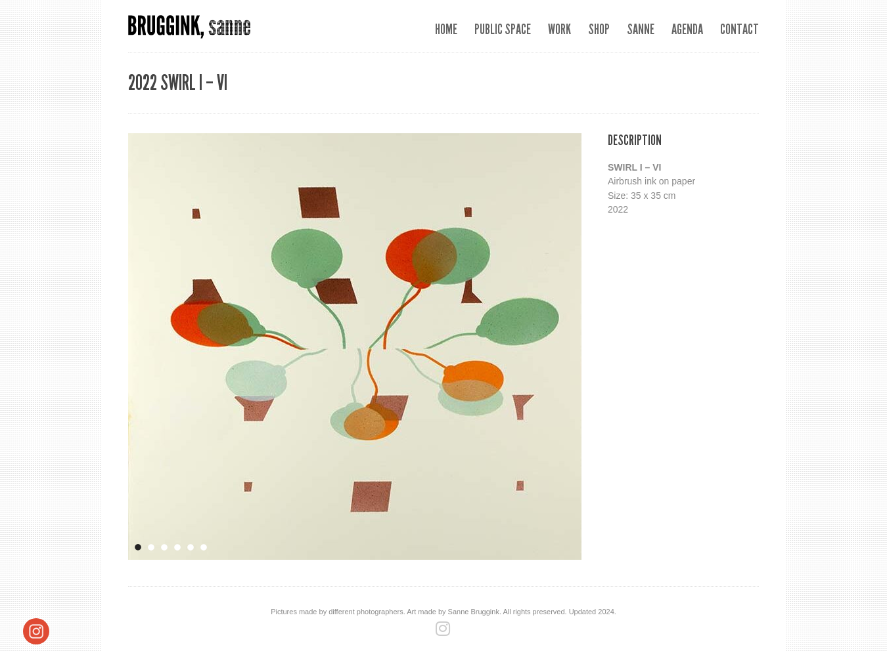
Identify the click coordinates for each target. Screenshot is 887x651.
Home (446, 29)
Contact (739, 29)
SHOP (599, 29)
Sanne (640, 29)
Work (559, 29)
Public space (502, 29)
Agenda (687, 29)
